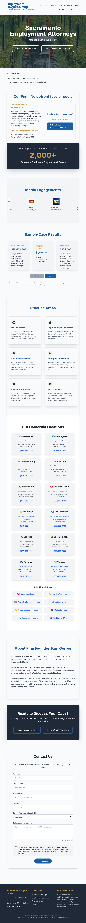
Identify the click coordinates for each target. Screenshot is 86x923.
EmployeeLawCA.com (60, 441)
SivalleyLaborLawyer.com (26, 541)
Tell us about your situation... (23, 823)
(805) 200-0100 (59, 576)
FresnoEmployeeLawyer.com (27, 602)
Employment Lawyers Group (21, 7)
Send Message (43, 861)
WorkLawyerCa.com (59, 541)
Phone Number (18, 784)
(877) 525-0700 (59, 526)
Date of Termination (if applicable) (25, 813)
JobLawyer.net (59, 602)
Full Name (16, 774)
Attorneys (51, 5)
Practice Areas (65, 5)
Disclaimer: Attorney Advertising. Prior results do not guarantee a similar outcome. (43, 917)
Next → (50, 276)
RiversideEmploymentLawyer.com (59, 466)
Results (77, 5)
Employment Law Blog (40, 898)
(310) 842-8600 (26, 576)
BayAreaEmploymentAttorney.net (59, 516)
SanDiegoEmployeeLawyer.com (26, 516)
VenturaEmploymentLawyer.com (59, 566)
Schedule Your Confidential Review (58, 126)
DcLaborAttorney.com (59, 594)
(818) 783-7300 (59, 551)
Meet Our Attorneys (39, 895)
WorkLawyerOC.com (26, 466)
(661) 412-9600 (26, 450)
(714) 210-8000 (26, 475)
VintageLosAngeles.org (27, 618)
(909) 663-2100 (59, 501)
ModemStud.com (59, 610)
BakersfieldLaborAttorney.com (26, 441)
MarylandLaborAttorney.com (27, 610)
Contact (62, 9)
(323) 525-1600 (59, 450)
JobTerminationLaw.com (26, 566)
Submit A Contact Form (26, 49)
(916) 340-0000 (74, 9)
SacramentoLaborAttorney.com (26, 491)
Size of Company (19, 793)
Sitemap (35, 904)
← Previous (37, 276)
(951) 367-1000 (59, 475)
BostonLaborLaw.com (27, 594)
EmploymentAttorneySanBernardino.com (59, 491)
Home (41, 5)
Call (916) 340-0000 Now (58, 730)
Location (16, 803)
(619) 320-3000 (26, 526)
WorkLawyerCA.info (59, 618)
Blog (55, 9)
